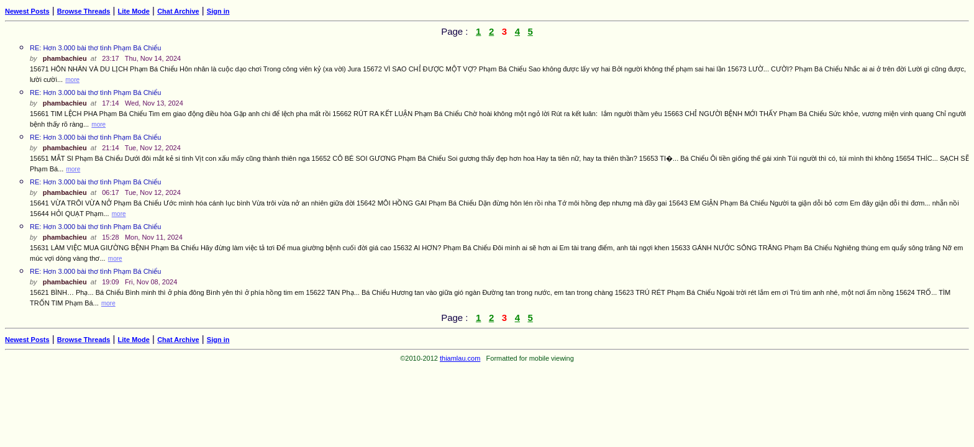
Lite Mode (134, 11)
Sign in (218, 11)
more (72, 79)
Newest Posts (27, 11)
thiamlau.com (460, 358)
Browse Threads (84, 11)
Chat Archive (178, 11)
